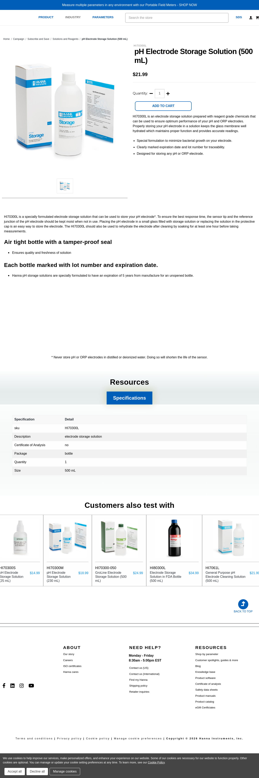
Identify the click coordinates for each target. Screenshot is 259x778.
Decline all (37, 771)
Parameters (105, 17)
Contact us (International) (144, 673)
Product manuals (205, 695)
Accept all (15, 771)
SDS (239, 17)
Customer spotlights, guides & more (216, 660)
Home (6, 39)
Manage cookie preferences (138, 738)
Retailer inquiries (139, 691)
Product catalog (204, 701)
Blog (198, 666)
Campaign (18, 39)
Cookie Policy (156, 762)
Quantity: (140, 93)
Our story (68, 654)
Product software (205, 678)
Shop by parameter (206, 654)
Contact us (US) (139, 667)
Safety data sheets (206, 689)
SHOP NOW (188, 5)
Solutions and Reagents (65, 39)
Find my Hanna (138, 679)
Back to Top (243, 611)
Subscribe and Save (38, 39)
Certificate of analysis (208, 683)
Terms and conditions (34, 738)
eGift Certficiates (205, 707)
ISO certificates (72, 666)
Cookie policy (98, 738)
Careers (68, 660)
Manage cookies (65, 771)
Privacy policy (69, 738)
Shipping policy (138, 685)
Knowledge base (205, 671)
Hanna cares (71, 671)
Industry (75, 17)
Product (48, 17)
